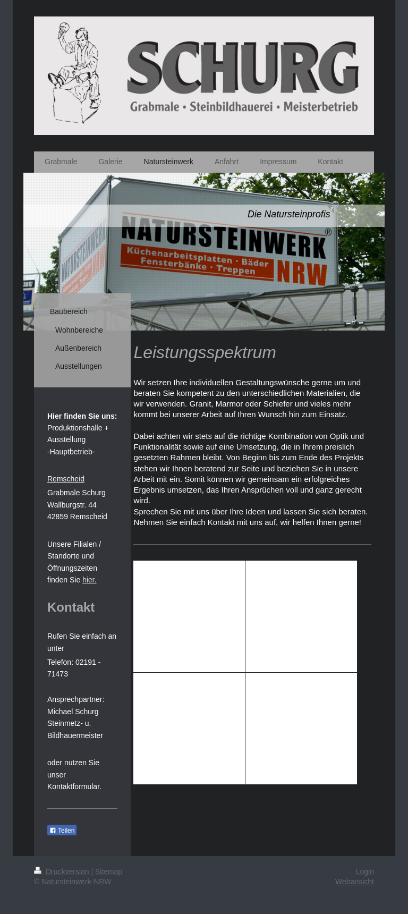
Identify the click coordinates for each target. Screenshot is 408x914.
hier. (89, 580)
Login (365, 871)
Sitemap (108, 871)
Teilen (61, 830)
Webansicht (354, 881)
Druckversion (62, 871)
